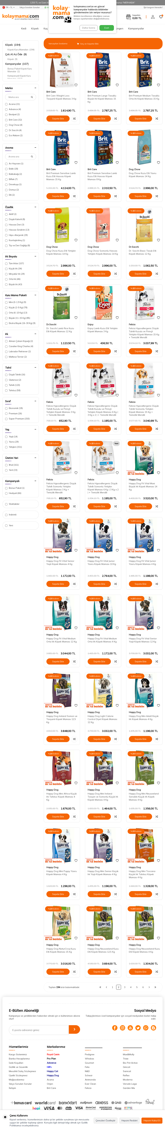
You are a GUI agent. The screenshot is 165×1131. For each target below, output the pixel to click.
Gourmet (89, 1062)
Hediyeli (13, 493)
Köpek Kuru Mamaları (21, 49)
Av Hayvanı (14, 163)
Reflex (126, 1075)
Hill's (49, 1067)
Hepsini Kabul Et (152, 1120)
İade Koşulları (16, 1062)
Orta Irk (12, 279)
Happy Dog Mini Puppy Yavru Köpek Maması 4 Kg (61, 873)
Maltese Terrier (16, 356)
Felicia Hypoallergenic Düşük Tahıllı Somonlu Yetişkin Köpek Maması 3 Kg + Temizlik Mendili (61, 488)
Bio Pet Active (130, 1062)
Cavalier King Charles (19, 346)
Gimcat (126, 1067)
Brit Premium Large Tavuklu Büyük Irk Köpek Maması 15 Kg (102, 98)
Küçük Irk (13, 268)
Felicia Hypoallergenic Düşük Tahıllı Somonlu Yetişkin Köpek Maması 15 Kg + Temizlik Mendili (144, 410)
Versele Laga (130, 1083)
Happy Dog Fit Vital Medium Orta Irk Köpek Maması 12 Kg (61, 640)
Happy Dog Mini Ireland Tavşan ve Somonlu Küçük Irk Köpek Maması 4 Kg (103, 796)
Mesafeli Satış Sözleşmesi (22, 1071)
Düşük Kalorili (15, 219)
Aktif (10, 214)
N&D (87, 1071)
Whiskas (89, 1058)
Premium (13, 413)
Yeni (9, 525)
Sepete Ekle (58, 118)
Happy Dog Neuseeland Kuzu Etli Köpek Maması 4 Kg (144, 950)
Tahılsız (12, 390)
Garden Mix (129, 1088)
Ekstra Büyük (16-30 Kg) (20, 323)
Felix (87, 1067)
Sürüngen (117, 28)
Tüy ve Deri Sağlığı (17, 245)
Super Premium (17, 418)
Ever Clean (90, 1083)
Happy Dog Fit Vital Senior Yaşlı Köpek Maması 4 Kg (60, 563)
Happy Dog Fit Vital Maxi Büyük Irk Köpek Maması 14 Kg (143, 486)
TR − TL (8, 7)
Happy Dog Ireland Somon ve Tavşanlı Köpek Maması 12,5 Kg (61, 719)
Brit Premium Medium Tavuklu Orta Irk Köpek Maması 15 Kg (144, 97)
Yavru (12, 441)
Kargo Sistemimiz (18, 1054)
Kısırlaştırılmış (15, 240)
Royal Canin (53, 1054)
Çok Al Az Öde (16, 54)
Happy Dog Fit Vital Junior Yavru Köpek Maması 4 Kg (142, 563)
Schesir (88, 1075)
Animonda (90, 1079)
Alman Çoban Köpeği (19, 341)
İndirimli (10, 514)
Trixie (125, 1058)
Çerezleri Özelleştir (105, 1120)
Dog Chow (13, 125)
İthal (12, 465)
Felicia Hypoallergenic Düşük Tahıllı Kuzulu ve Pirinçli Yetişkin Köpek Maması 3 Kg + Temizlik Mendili (61, 410)
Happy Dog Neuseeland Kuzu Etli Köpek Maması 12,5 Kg (103, 950)
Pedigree (89, 1054)
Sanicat (127, 1071)
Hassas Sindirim (17, 229)
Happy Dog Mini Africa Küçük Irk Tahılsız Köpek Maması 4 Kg (61, 796)
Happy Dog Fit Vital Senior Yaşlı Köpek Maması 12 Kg (143, 640)
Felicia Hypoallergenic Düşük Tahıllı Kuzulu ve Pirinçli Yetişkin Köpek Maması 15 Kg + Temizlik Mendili (144, 333)
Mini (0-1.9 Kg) (15, 302)
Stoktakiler (12, 504)
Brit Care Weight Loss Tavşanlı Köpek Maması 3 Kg (61, 97)
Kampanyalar (136, 28)
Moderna (127, 1079)
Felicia (132, 324)
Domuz (12, 189)
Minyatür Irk (15, 274)
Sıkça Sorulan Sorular (29, 7)
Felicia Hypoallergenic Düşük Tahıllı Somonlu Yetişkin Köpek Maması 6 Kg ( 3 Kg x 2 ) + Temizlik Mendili (103, 488)
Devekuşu (13, 184)
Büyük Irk (13, 284)
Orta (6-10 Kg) (16, 312)
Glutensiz (13, 380)
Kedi (23, 28)
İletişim (12, 1088)
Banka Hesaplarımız (19, 1058)
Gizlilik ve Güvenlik (18, 1067)
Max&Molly (128, 1054)
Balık (11, 168)
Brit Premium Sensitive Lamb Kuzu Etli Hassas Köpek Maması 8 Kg (102, 176)
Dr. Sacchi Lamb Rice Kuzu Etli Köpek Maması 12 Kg (60, 330)
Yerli (11, 470)
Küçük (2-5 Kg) (16, 307)
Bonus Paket (14, 488)
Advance (13, 109)
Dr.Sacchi (13, 130)
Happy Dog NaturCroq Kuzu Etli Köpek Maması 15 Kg (61, 950)
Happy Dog (135, 479)
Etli (10, 195)
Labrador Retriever (18, 351)
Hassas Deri (14, 224)
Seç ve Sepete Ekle (88, 43)
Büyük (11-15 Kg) (17, 318)
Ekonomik (14, 408)
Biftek (11, 179)
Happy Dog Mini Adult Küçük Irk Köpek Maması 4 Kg (144, 718)
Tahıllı (12, 385)
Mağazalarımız (16, 1079)
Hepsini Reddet (129, 1120)
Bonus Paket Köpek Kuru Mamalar (20, 70)
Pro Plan (51, 1058)
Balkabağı (13, 174)
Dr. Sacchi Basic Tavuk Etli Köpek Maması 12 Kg (142, 252)
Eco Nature (14, 135)
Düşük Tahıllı (15, 374)
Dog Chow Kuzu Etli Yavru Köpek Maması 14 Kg (142, 175)
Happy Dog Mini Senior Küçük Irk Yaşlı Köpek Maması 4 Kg (103, 873)
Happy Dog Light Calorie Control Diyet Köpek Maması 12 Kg (102, 719)
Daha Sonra (88, 27)
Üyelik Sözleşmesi (18, 1075)
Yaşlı (11, 436)
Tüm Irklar (14, 263)
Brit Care (13, 119)
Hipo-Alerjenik (16, 235)
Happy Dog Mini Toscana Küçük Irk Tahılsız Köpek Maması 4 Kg (142, 874)
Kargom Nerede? (153, 7)
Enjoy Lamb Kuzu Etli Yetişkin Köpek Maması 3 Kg (103, 330)
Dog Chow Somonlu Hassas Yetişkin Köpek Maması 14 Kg (103, 252)
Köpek (35, 28)
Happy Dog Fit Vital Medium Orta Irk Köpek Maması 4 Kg (102, 640)
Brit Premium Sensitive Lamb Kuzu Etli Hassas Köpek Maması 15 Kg (61, 176)
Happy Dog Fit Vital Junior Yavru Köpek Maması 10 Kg (102, 563)
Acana (12, 104)
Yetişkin (13, 447)
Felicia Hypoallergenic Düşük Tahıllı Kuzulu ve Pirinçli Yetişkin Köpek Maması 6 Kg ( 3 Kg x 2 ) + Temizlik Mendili (103, 410)
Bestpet (12, 114)
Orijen (50, 1083)
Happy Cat (52, 1071)
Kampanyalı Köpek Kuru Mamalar (19, 77)
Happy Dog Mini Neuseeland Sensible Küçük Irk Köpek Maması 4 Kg (144, 796)
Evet (106, 27)
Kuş (46, 28)
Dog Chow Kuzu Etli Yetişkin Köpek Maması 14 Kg (61, 252)
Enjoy (90, 324)
